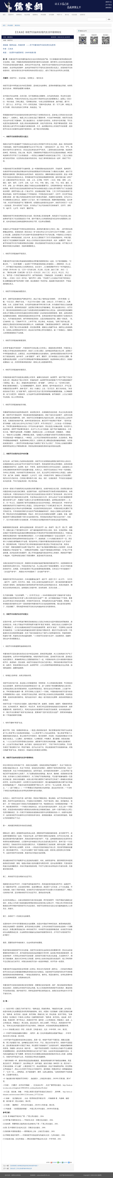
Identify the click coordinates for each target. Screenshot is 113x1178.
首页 (4, 14)
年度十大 (59, 14)
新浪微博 (54, 1162)
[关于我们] (109, 4)
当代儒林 (51, 14)
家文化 (67, 14)
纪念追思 (74, 14)
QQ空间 (65, 1162)
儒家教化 (35, 14)
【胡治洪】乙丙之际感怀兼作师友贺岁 (21, 1168)
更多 (71, 1162)
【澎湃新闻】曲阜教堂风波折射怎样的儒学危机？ (24, 1165)
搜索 (109, 19)
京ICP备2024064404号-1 (66, 1175)
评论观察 (43, 14)
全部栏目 (82, 14)
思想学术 (11, 14)
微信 (60, 1162)
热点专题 (27, 14)
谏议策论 (17, 25)
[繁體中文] (109, 2)
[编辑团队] (109, 7)
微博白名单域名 (16, 1175)
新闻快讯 (19, 14)
